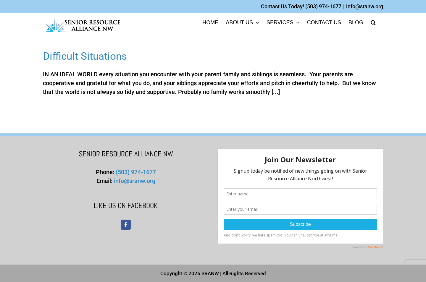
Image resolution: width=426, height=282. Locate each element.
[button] (373, 22)
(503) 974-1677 (323, 6)
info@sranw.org (364, 6)
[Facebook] (126, 225)
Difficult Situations (85, 56)
